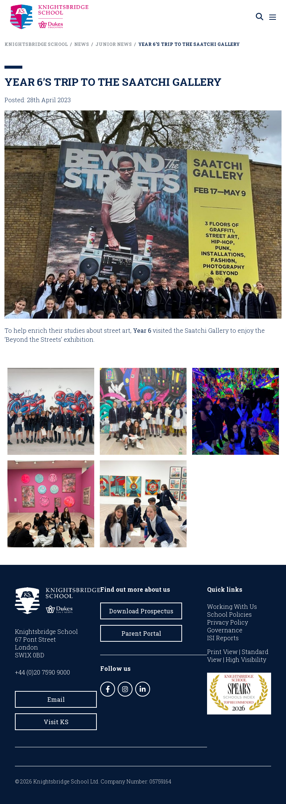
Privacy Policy (227, 622)
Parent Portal (141, 633)
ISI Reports (223, 638)
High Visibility (246, 659)
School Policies (229, 614)
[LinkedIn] (142, 689)
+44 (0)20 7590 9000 (42, 672)
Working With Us (232, 606)
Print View (222, 652)
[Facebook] (107, 689)
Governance (224, 630)
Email (56, 699)
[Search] (259, 17)
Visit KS (56, 722)
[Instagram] (125, 689)
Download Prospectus (141, 611)
